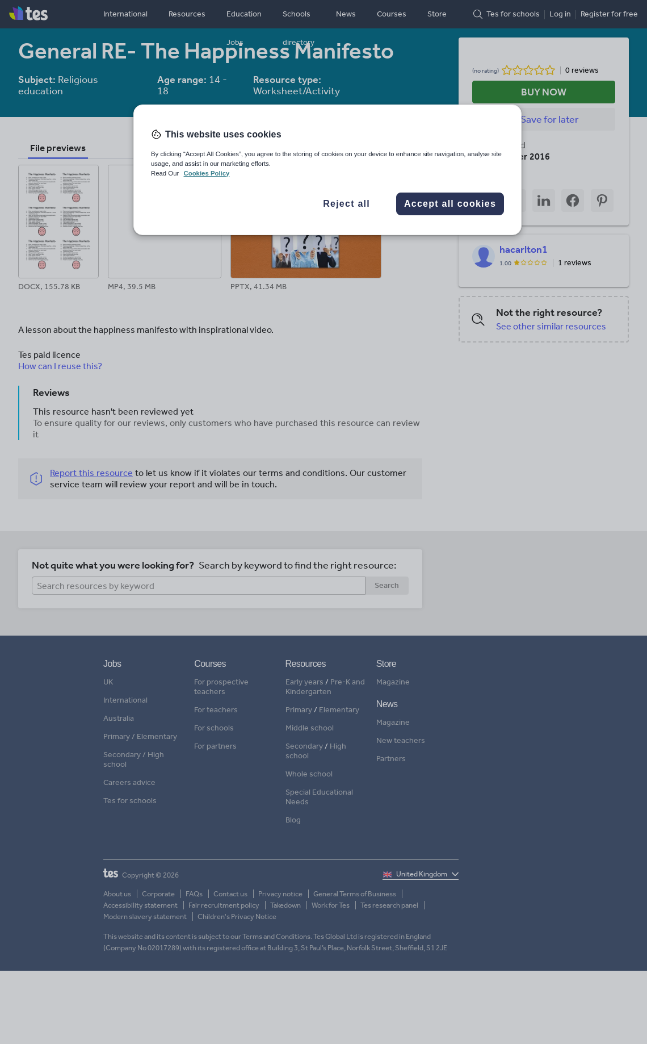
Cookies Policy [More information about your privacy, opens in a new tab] (206, 173)
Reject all (346, 203)
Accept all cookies (450, 203)
